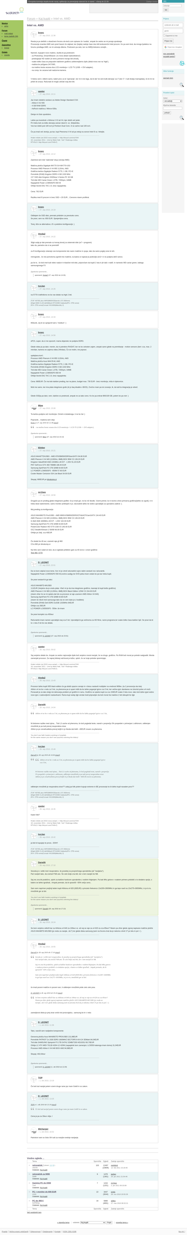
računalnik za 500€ (41, 1174)
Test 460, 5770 (37, 553)
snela (34, 1194)
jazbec (113, 1174)
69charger (43, 1129)
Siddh (34, 1176)
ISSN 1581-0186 (69, 1232)
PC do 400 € (38, 1201)
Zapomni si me (170, 35)
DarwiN (42, 704)
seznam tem (168, 78)
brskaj (6, 48)
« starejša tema (63, 1223)
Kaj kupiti (43, 1170)
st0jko (113, 1201)
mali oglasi (8, 34)
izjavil (56, 423)
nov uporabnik (168, 54)
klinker (41, 448)
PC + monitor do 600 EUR (44, 1192)
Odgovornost (35, 1232)
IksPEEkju (36, 1203)
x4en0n (35, 1168)
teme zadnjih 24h (11, 36)
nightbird (114, 1165)
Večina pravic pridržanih (18, 1232)
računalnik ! (37, 1165)
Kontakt (57, 1232)
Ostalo (4, 52)
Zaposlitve (6, 45)
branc (41, 32)
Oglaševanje (47, 1232)
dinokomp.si (52, 479)
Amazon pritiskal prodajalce (46, 2)
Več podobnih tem (34, 1212)
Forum (4, 31)
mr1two (42, 492)
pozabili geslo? (169, 57)
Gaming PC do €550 (41, 1183)
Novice (5, 23)
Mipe (40, 405)
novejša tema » (122, 1223)
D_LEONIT (43, 562)
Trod (34, 1185)
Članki (4, 41)
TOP (40, 1078)
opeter (41, 91)
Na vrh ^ (182, 1232)
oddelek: (89, 1223)
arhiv (6, 26)
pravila (7, 55)
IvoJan (41, 286)
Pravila (4, 1232)
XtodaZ (41, 234)
